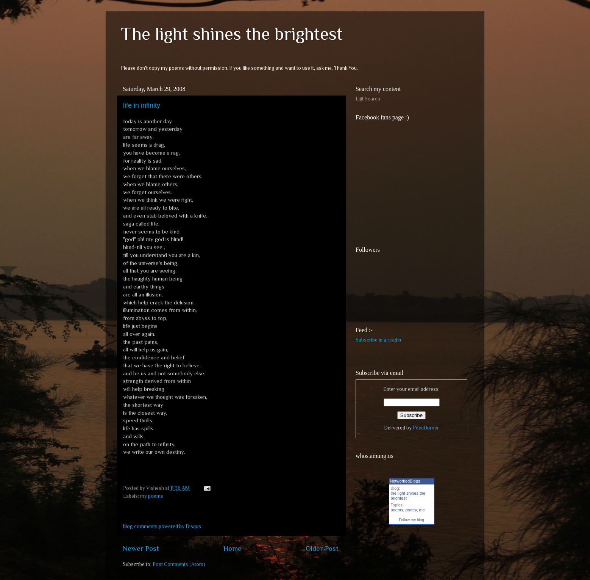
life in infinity (141, 105)
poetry (411, 510)
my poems (151, 496)
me (422, 510)
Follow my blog (411, 520)
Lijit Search (368, 99)
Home (232, 548)
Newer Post (141, 548)
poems (397, 510)
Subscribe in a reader (379, 340)
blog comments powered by (162, 526)
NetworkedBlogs (405, 481)
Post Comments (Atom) (179, 564)
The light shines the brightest (232, 34)
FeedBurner (426, 428)
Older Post (322, 548)
